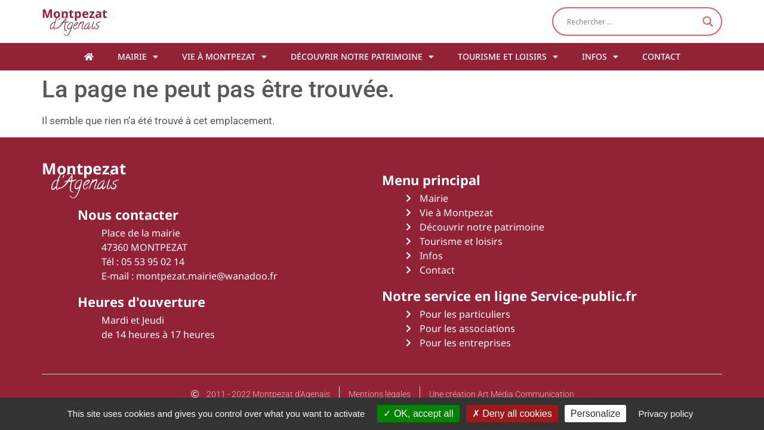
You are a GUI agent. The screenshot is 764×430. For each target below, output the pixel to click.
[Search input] (632, 21)
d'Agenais (74, 21)
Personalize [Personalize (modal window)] (596, 413)
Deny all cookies (512, 413)
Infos (600, 57)
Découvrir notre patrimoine (362, 57)
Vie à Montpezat (224, 57)
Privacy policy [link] (666, 413)
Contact (661, 56)
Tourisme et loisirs (508, 57)
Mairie (138, 57)
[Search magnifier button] (708, 21)
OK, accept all (418, 413)
